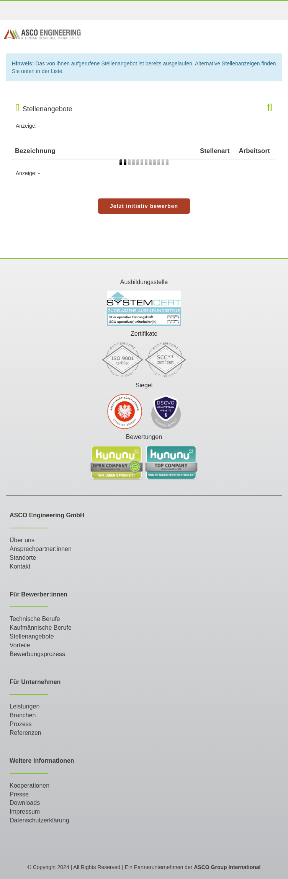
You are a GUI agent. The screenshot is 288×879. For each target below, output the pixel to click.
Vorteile (20, 645)
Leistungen (24, 706)
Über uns (22, 540)
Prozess (21, 724)
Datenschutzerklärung (39, 820)
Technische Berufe (35, 619)
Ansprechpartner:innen (41, 549)
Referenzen (25, 733)
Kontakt (20, 566)
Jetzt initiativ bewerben (144, 206)
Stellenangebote (32, 636)
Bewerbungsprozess (37, 654)
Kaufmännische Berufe (41, 627)
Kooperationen (29, 785)
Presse (19, 794)
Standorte (23, 557)
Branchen (23, 715)
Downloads (25, 802)
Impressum (25, 811)
